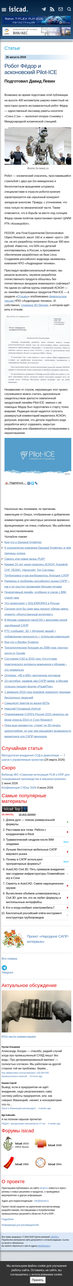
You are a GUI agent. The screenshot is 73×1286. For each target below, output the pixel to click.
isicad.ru (44, 1188)
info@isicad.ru (41, 1200)
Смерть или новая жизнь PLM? (24, 559)
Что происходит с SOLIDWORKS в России (32, 603)
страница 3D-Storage (34, 305)
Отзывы (22, 296)
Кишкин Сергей (9, 1083)
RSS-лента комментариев (19, 1036)
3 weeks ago (44, 1108)
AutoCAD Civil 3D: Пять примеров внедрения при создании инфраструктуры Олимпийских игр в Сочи (35, 874)
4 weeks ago (54, 1123)
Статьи (12, 48)
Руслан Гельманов (11, 1047)
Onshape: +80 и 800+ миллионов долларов (32, 675)
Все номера (9, 958)
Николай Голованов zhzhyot (22, 708)
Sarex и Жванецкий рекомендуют (19, 1108)
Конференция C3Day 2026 (19, 787)
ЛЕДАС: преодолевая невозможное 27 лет (24, 1123)
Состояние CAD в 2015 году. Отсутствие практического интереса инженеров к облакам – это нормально (35, 664)
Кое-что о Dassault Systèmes (23, 542)
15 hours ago (35, 1076)
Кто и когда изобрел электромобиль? (30, 907)
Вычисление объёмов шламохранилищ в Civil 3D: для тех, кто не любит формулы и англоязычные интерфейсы (33, 898)
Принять (37, 1280)
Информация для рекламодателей (20, 1225)
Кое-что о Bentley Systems (21, 642)
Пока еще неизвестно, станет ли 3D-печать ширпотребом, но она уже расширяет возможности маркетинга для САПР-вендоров (37, 731)
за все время (27, 814)
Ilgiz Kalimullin (8, 1115)
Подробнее (8, 1219)
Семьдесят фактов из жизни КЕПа (26, 703)
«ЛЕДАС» (54, 1237)
